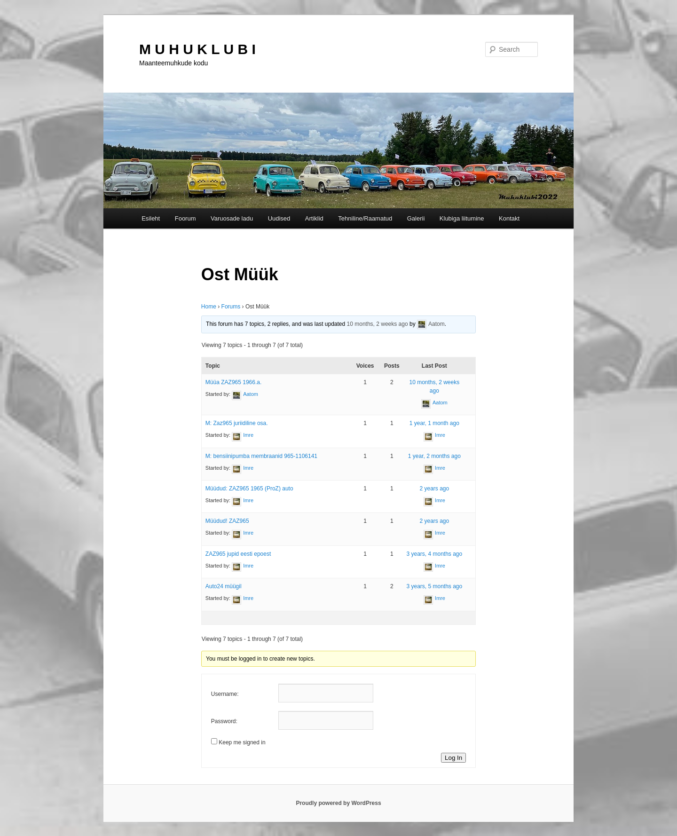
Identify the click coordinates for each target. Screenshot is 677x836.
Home (208, 306)
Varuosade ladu (232, 218)
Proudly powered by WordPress (338, 803)
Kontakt (509, 218)
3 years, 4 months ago (434, 554)
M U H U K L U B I (197, 49)
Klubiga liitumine (462, 218)
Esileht (151, 218)
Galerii (416, 218)
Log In (453, 757)
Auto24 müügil (223, 586)
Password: (224, 721)
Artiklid (314, 218)
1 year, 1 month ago (434, 423)
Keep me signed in (242, 742)
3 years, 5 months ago (434, 586)
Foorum (185, 218)
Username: (225, 694)
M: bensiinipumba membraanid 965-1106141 (261, 456)
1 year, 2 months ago (434, 456)
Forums (231, 306)
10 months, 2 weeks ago (377, 324)
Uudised (279, 218)
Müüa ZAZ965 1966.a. (233, 382)
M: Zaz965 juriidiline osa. (236, 423)
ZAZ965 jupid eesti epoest (238, 554)
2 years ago (434, 488)
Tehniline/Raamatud (365, 218)
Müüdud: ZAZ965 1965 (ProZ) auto (249, 488)
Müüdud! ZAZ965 (227, 521)
